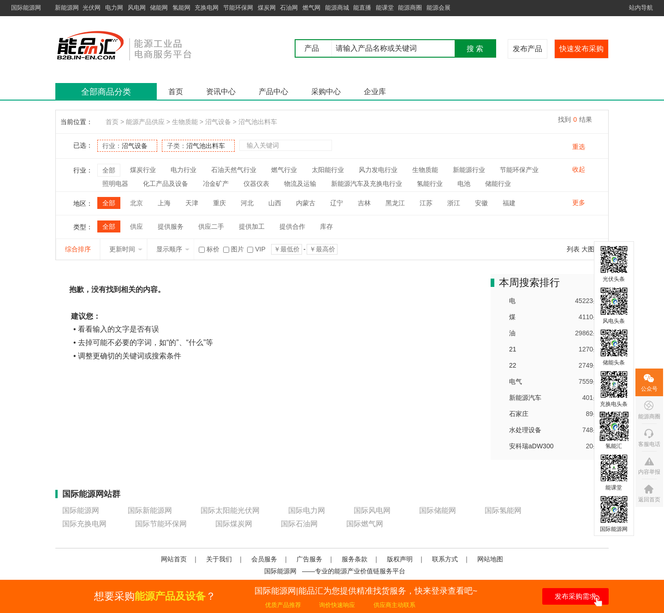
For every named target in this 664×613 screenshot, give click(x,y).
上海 (164, 203)
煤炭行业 (143, 169)
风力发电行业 (378, 169)
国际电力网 (306, 510)
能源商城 (337, 7)
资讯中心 (221, 91)
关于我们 (219, 559)
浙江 (453, 203)
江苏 (426, 203)
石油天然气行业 (233, 169)
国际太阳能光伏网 (230, 510)
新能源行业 (469, 169)
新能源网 (67, 7)
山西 (274, 203)
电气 (515, 381)
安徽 (481, 203)
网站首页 (174, 559)
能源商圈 (410, 7)
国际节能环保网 (161, 524)
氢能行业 (430, 183)
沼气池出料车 (257, 121)
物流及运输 (300, 183)
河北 (247, 203)
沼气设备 (218, 121)
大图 (587, 249)
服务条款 (355, 559)
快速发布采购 (581, 49)
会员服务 (264, 559)
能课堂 (385, 7)
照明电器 (115, 183)
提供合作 (292, 226)
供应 (136, 226)
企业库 (375, 91)
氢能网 (181, 7)
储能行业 (498, 183)
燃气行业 (284, 169)
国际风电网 (372, 510)
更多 (578, 202)
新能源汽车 (525, 397)
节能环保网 (238, 7)
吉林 (364, 203)
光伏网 (92, 7)
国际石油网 (299, 524)
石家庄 (518, 413)
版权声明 (400, 559)
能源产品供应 (145, 121)
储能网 (159, 7)
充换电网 (207, 7)
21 (512, 349)
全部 (108, 170)
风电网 (137, 7)
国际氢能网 (503, 510)
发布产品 (527, 49)
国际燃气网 (364, 524)
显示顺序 (173, 249)
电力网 (114, 7)
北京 (136, 203)
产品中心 (273, 91)
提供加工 (252, 226)
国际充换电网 (84, 524)
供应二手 (211, 226)
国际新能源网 (150, 510)
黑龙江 (395, 203)
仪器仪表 (256, 183)
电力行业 (183, 169)
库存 (326, 226)
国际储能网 (437, 510)
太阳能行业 (328, 169)
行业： (125, 145)
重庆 (219, 203)
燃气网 (311, 7)
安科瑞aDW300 (531, 446)
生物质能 (185, 121)
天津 (191, 203)
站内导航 (641, 7)
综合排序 (78, 249)
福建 (509, 203)
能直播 (362, 7)
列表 (573, 249)
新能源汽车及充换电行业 (366, 183)
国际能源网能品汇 (138, 45)
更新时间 (125, 249)
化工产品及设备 (165, 183)
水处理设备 (525, 430)
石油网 (289, 7)
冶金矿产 (216, 183)
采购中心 (326, 91)
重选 (578, 146)
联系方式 (445, 559)
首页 (175, 91)
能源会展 (439, 7)
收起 (578, 169)
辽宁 (336, 203)
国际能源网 (26, 7)
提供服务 (171, 226)
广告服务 (309, 559)
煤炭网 (267, 7)
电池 (463, 183)
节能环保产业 (519, 169)
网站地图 (490, 559)
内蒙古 (305, 203)
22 (512, 365)
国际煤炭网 (233, 524)
